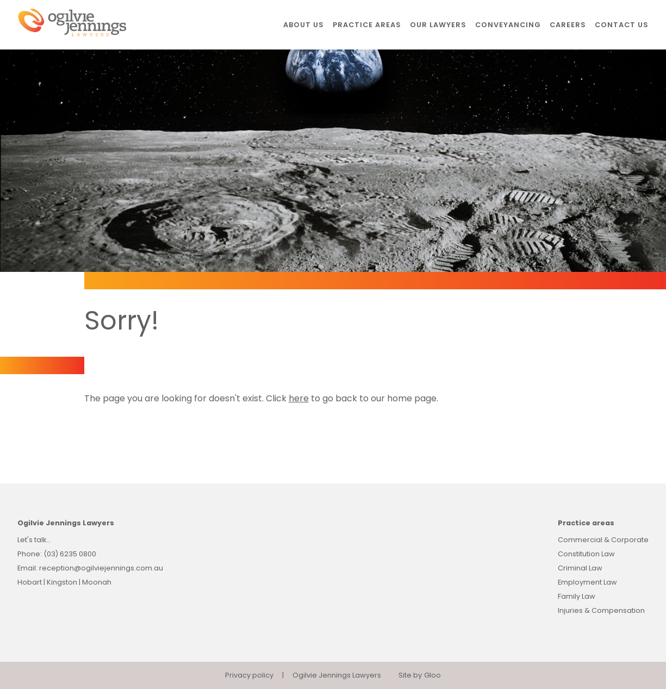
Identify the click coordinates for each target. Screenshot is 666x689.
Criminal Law (580, 568)
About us (303, 24)
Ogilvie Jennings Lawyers (336, 675)
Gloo (432, 675)
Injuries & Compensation (601, 610)
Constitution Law (586, 553)
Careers (568, 24)
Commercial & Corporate (603, 539)
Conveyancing (508, 24)
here (299, 398)
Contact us (622, 24)
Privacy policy (249, 675)
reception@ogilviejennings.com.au (101, 568)
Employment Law (587, 582)
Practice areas (367, 24)
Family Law (576, 596)
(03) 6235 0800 (69, 553)
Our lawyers (438, 24)
